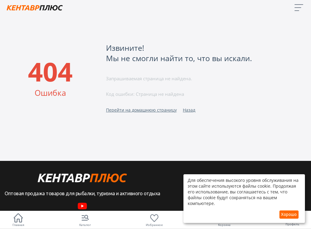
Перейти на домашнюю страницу (141, 110)
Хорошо (289, 214)
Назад (189, 110)
